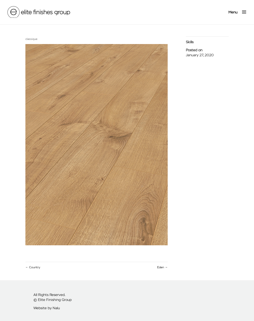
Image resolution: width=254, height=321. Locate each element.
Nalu (56, 308)
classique (31, 39)
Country (32, 267)
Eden (162, 267)
